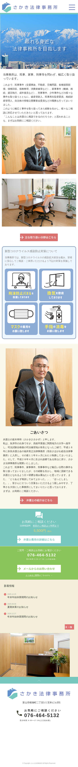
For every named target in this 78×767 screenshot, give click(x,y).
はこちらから (38, 575)
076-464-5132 (41, 555)
